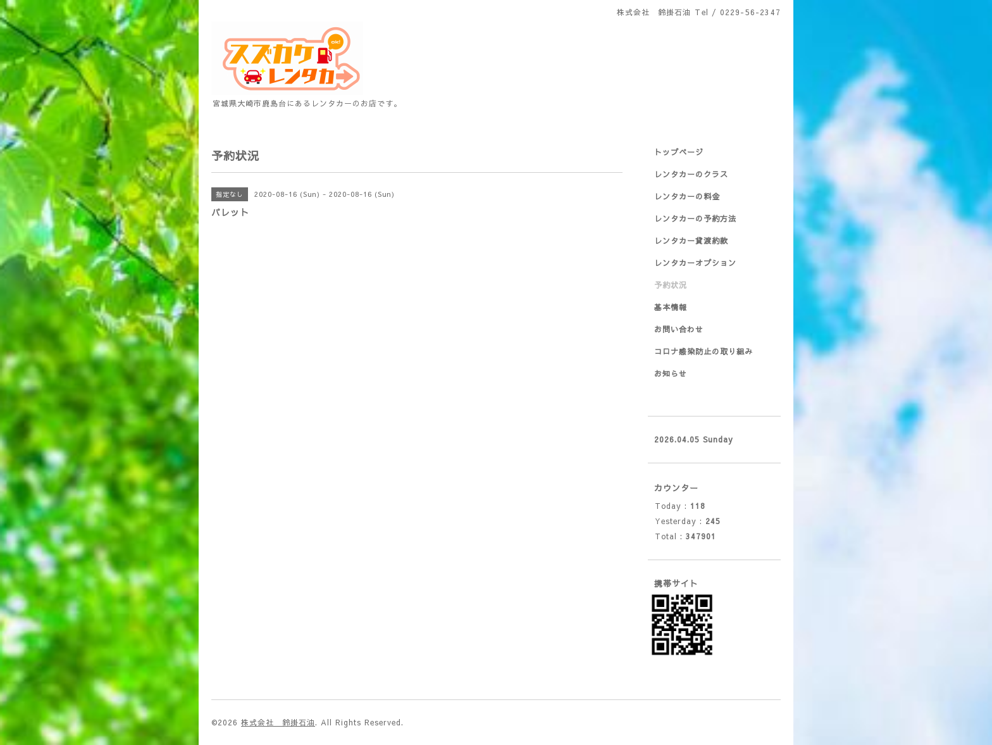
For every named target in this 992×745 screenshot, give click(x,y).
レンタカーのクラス (691, 174)
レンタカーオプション (695, 263)
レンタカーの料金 (687, 196)
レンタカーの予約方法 (695, 218)
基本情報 (670, 307)
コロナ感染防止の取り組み (703, 351)
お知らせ (670, 373)
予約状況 (670, 285)
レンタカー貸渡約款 (691, 240)
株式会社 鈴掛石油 (278, 722)
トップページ (679, 152)
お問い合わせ (679, 329)
